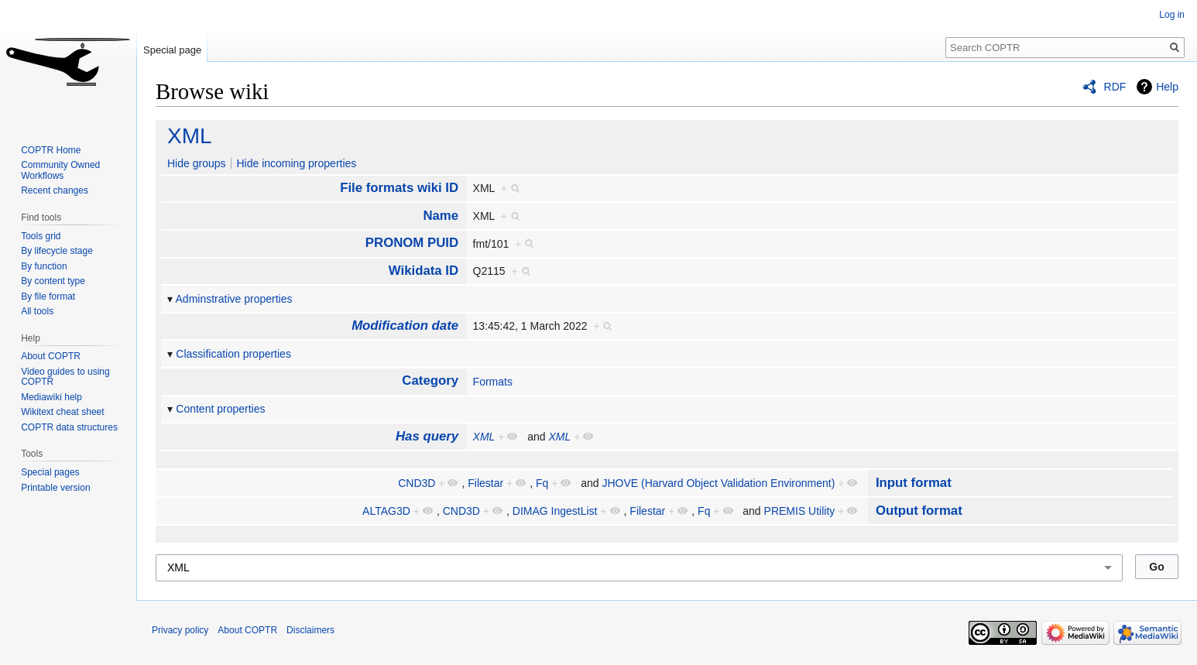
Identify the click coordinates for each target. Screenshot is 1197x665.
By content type (53, 281)
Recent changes (54, 190)
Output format (919, 510)
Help (1167, 87)
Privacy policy (180, 630)
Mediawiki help (51, 397)
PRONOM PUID (411, 242)
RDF (1115, 87)
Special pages (50, 472)
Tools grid (40, 236)
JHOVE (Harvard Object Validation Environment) (718, 483)
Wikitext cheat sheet (62, 411)
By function (44, 266)
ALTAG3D (386, 511)
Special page (172, 50)
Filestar (485, 483)
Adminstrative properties (234, 299)
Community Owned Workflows (60, 170)
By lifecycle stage (57, 250)
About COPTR (51, 356)
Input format (914, 482)
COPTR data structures (69, 427)
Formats (493, 381)
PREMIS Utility (799, 511)
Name (440, 215)
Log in (1172, 14)
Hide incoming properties (296, 163)
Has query (427, 436)
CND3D (416, 483)
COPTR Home (51, 150)
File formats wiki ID (399, 187)
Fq (542, 483)
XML (189, 136)
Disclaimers (310, 630)
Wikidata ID (423, 270)
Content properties (220, 409)
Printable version (55, 487)
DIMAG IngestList (555, 511)
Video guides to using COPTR (65, 377)
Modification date (405, 325)
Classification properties (233, 354)
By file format (48, 296)
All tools (37, 311)
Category (430, 380)
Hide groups (196, 163)
